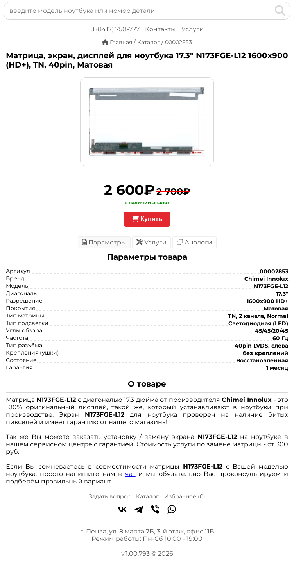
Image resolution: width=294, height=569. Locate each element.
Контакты (160, 29)
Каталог (147, 496)
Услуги (192, 29)
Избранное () (184, 496)
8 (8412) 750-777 (115, 29)
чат (130, 474)
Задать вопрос (110, 496)
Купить (147, 219)
